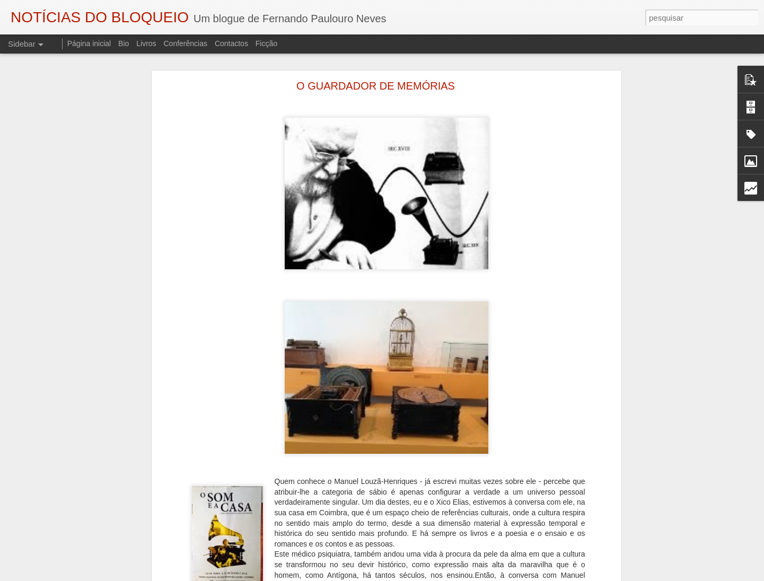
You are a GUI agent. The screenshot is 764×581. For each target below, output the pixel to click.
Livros (146, 43)
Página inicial (89, 43)
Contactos (231, 43)
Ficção (266, 43)
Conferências (185, 43)
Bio (123, 43)
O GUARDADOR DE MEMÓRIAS (375, 86)
